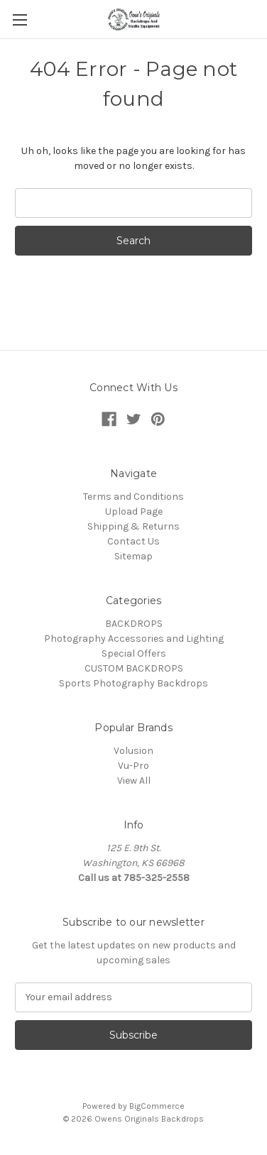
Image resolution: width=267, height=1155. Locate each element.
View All (134, 780)
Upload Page (134, 511)
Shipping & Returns (133, 526)
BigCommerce (157, 1106)
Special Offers (134, 653)
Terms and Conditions (133, 497)
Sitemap (133, 556)
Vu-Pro (133, 766)
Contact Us (133, 541)
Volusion (133, 751)
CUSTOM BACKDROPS (134, 668)
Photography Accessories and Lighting (134, 639)
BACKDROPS (134, 624)
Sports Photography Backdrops (133, 683)
